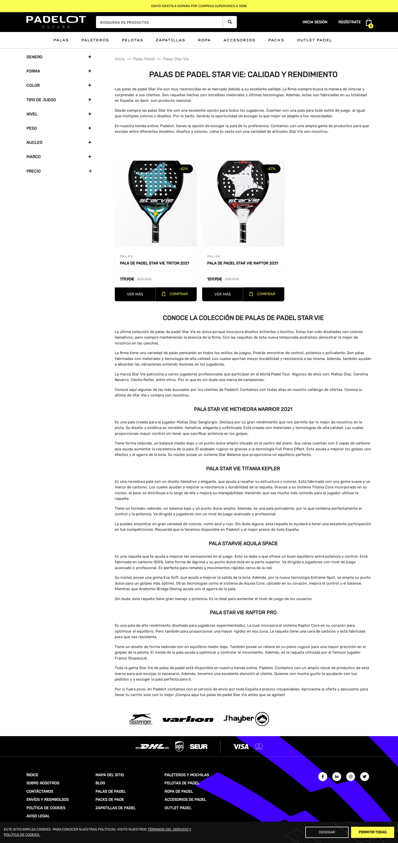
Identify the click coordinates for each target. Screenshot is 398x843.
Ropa (204, 40)
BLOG (100, 783)
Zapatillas (170, 40)
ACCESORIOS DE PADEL (185, 799)
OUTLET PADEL (177, 808)
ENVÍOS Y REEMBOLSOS (47, 799)
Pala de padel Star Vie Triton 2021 (154, 263)
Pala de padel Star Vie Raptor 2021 (242, 263)
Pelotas (132, 40)
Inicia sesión (315, 22)
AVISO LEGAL (37, 816)
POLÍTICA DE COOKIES (45, 808)
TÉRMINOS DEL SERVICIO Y (169, 829)
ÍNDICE (32, 775)
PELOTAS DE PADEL (181, 783)
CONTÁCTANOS (39, 791)
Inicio (120, 59)
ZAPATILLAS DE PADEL (115, 808)
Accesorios (239, 40)
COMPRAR (179, 294)
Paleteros (95, 40)
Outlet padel (314, 40)
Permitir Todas (373, 832)
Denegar (327, 832)
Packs (276, 40)
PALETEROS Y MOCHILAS (186, 775)
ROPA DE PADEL (178, 791)
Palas (61, 40)
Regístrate (349, 22)
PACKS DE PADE (109, 799)
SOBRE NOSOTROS (42, 783)
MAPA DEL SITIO (109, 775)
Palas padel (144, 59)
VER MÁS (135, 294)
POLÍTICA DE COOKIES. (22, 835)
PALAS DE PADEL (110, 791)
